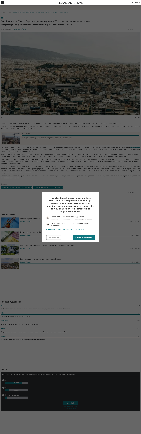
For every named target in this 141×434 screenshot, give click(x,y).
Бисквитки (79, 230)
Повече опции (54, 237)
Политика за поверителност (59, 230)
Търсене (136, 2)
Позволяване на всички (83, 237)
